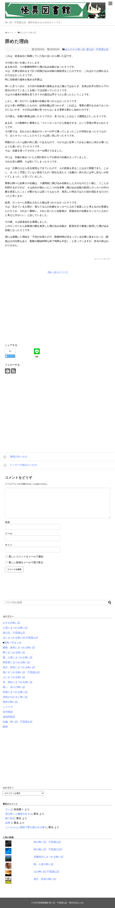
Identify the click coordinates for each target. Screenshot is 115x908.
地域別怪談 (9, 716)
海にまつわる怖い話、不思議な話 (21, 672)
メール (8, 533)
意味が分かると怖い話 (15, 697)
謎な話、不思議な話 (14, 632)
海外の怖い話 (10, 702)
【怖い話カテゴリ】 (57, 272)
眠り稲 (9, 818)
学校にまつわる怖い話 (15, 692)
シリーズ (8, 707)
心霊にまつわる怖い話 (15, 627)
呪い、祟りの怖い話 (14, 687)
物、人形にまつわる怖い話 (17, 657)
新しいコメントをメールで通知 (26, 556)
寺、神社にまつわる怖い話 (17, 682)
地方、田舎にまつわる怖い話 (19, 667)
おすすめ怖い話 (11, 623)
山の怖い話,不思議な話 (46, 871)
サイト (8, 545)
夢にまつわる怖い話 (14, 652)
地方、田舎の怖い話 (45, 879)
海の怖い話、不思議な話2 (48, 849)
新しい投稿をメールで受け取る (26, 562)
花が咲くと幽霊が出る (17, 814)
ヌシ (7, 809)
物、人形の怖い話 (43, 864)
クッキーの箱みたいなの (20, 465)
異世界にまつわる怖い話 (16, 662)
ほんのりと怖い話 (75, 49)
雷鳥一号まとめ (12, 642)
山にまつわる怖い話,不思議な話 (20, 637)
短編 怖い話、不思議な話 (17, 721)
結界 (7, 822)
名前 (7, 522)
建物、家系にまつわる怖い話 (19, 647)
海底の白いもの (15, 456)
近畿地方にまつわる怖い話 (48, 856)
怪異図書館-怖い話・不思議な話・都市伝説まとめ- (61, 903)
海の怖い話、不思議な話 (47, 842)
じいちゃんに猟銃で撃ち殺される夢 (25, 827)
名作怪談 (8, 712)
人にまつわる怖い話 (14, 677)
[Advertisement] (32, 308)
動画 (5, 726)
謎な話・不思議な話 (97, 49)
